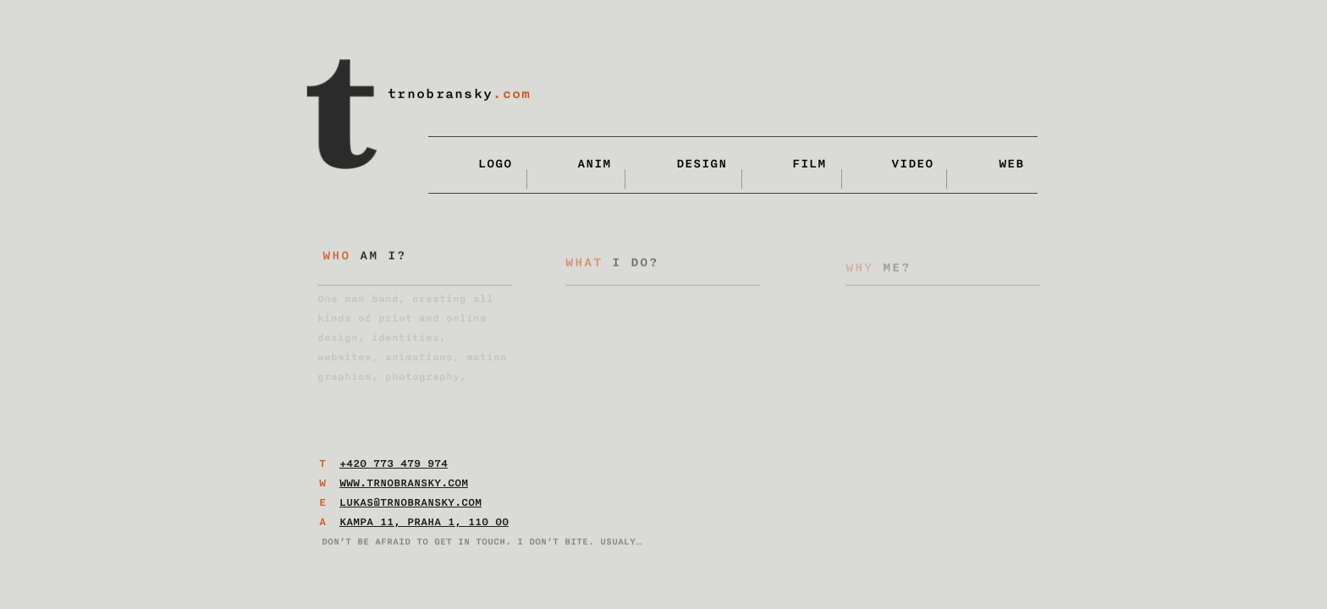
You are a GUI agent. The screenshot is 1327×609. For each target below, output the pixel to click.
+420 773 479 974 (393, 468)
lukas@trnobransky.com (410, 507)
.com (512, 94)
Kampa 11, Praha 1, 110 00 (424, 527)
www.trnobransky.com (403, 488)
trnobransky (440, 94)
